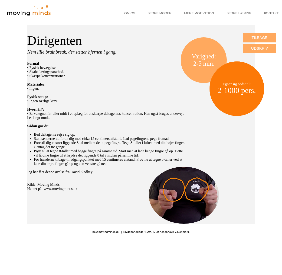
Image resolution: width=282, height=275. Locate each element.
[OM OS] (129, 13)
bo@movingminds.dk (105, 231)
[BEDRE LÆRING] (239, 13)
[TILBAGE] (259, 37)
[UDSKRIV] (259, 48)
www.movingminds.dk (60, 189)
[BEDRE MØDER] (159, 13)
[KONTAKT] (271, 13)
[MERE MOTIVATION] (199, 13)
